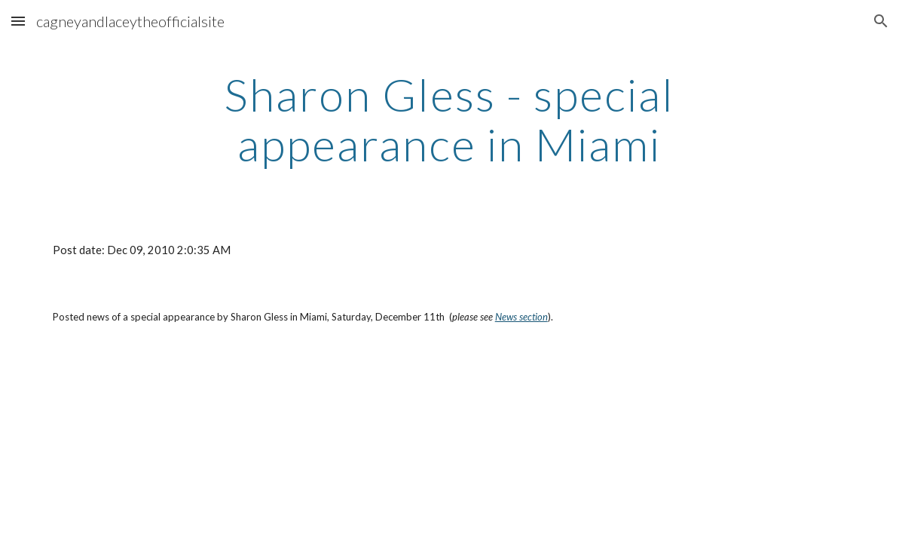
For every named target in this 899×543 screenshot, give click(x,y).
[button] (18, 20)
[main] (450, 119)
